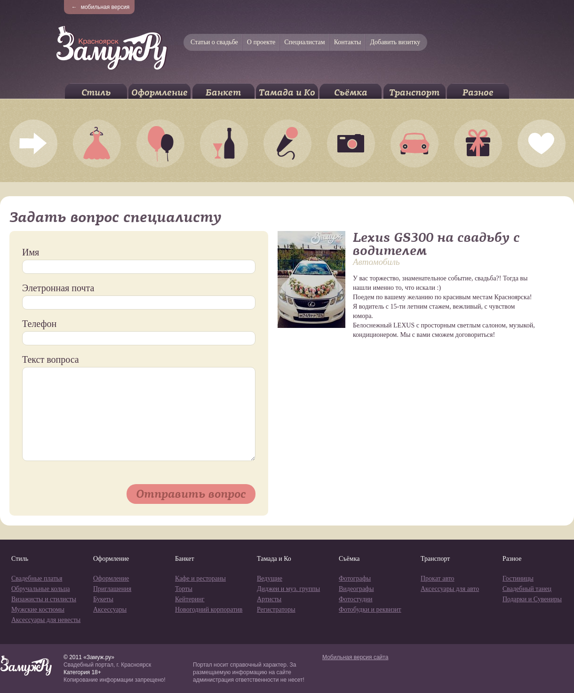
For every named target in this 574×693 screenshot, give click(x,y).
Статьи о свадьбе (214, 42)
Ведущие (269, 578)
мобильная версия (101, 7)
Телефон (39, 323)
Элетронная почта (58, 288)
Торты (183, 588)
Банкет (223, 92)
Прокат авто (437, 578)
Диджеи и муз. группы (288, 588)
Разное (478, 92)
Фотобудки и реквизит (370, 609)
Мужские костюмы (37, 609)
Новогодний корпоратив (208, 609)
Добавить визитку (395, 42)
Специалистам (304, 42)
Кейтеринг (190, 599)
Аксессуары (110, 609)
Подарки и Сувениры (532, 599)
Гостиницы (518, 578)
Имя (30, 252)
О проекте (261, 42)
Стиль (96, 92)
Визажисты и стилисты (43, 599)
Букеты (103, 599)
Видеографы (356, 588)
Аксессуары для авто (450, 588)
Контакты (347, 42)
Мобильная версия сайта (355, 657)
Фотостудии (356, 599)
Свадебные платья (36, 578)
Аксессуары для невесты (45, 619)
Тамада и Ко (287, 92)
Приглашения (112, 588)
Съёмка (350, 92)
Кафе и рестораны (200, 578)
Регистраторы (276, 609)
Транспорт (414, 92)
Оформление (159, 92)
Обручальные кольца (40, 588)
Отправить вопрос (191, 493)
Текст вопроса (50, 359)
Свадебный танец (526, 588)
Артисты (269, 599)
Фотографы (355, 578)
